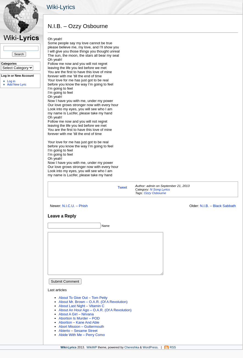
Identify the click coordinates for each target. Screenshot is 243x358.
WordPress (150, 355)
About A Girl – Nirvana (76, 322)
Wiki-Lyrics (61, 7)
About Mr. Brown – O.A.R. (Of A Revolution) (93, 310)
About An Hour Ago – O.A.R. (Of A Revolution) (95, 318)
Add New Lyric (16, 84)
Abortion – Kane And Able (79, 331)
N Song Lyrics (160, 189)
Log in (11, 81)
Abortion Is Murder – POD (79, 326)
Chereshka (132, 355)
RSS (173, 355)
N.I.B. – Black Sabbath (218, 206)
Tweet (122, 187)
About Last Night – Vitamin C (81, 314)
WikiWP (92, 355)
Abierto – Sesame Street (78, 339)
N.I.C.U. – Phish (75, 206)
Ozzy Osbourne (155, 193)
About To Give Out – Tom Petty (83, 306)
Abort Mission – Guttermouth (81, 335)
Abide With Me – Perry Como (82, 343)
